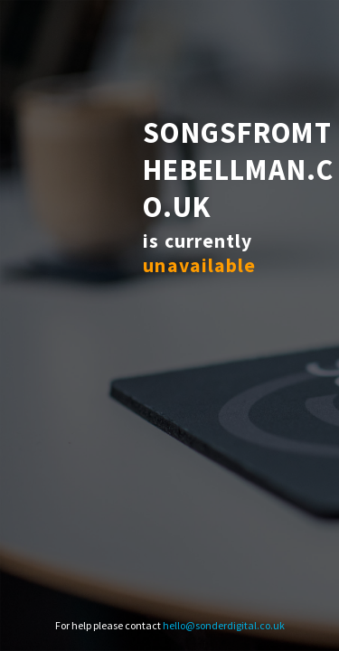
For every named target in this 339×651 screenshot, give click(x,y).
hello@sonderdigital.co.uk (224, 625)
